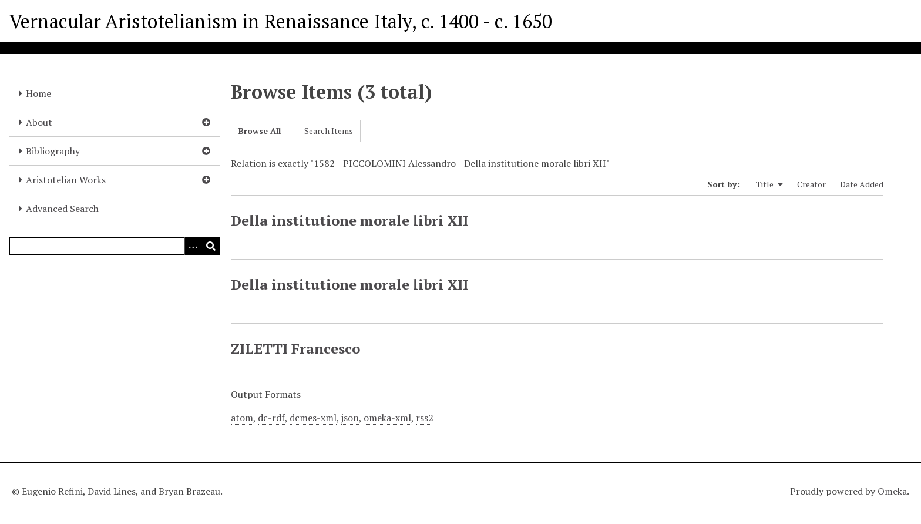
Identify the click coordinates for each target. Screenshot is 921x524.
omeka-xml (387, 417)
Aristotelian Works (66, 179)
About (39, 122)
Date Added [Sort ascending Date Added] (861, 184)
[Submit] (211, 246)
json (350, 417)
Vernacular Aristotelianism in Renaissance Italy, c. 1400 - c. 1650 (280, 21)
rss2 (424, 417)
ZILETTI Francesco (295, 348)
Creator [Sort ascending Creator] (811, 184)
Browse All (259, 130)
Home (38, 93)
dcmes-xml (313, 417)
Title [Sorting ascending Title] (769, 184)
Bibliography (53, 151)
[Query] (114, 246)
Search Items (328, 130)
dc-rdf (271, 417)
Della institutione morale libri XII (349, 220)
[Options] (193, 246)
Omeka (892, 491)
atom (242, 417)
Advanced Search (62, 208)
